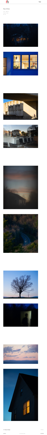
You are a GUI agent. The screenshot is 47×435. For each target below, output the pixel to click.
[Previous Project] (6, 430)
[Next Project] (42, 429)
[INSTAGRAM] (41, 433)
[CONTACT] (5, 433)
